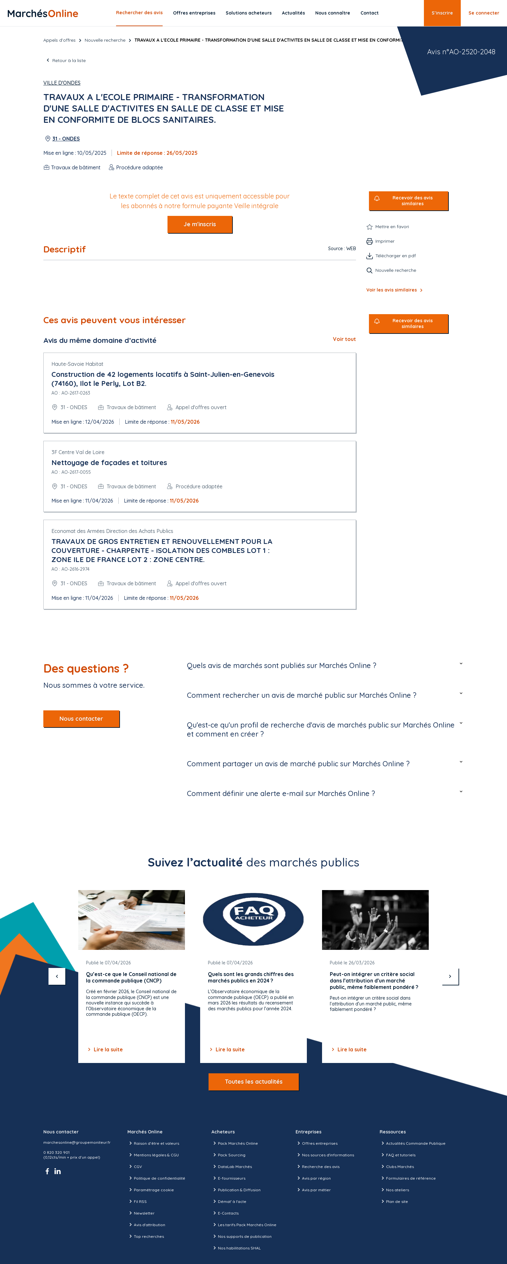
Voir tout (344, 339)
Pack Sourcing (228, 1155)
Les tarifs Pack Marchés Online (243, 1224)
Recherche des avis (318, 1166)
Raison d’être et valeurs (153, 1143)
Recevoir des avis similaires (413, 201)
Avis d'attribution (146, 1224)
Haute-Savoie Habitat (77, 364)
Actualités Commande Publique (413, 1143)
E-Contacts (225, 1213)
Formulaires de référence (408, 1178)
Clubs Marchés (397, 1166)
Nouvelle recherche (105, 40)
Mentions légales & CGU (153, 1155)
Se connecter (484, 13)
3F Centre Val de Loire (77, 452)
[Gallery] (253, 976)
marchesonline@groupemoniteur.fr (77, 1142)
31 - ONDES (66, 138)
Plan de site (394, 1201)
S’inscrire (442, 13)
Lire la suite (104, 1049)
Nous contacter (81, 718)
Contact (370, 13)
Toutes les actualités (254, 1081)
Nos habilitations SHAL (236, 1248)
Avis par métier (313, 1189)
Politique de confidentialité (156, 1178)
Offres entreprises (194, 13)
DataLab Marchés (231, 1166)
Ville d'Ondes (62, 83)
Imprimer (384, 241)
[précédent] (57, 976)
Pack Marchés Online (234, 1143)
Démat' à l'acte (228, 1201)
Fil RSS (137, 1201)
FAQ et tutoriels (397, 1155)
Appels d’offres (59, 40)
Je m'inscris (200, 224)
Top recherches (145, 1236)
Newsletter (141, 1213)
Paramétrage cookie (150, 1189)
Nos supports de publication (241, 1236)
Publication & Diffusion (236, 1189)
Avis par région (313, 1178)
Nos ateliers (394, 1189)
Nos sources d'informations (325, 1155)
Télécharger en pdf (395, 256)
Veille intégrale (256, 206)
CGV (134, 1166)
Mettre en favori (392, 226)
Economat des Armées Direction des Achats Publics (112, 531)
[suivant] (450, 976)
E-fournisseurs (228, 1178)
